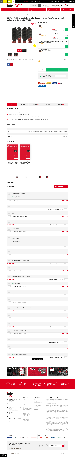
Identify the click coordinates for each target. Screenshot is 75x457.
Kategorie (48, 104)
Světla (24, 404)
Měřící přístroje (26, 419)
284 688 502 (11, 403)
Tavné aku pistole (26, 409)
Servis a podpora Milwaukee (37, 406)
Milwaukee (65, 97)
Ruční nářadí (25, 418)
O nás (35, 399)
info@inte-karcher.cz (13, 416)
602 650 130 (11, 413)
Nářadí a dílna (37, 10)
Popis (12, 104)
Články (35, 401)
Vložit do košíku (57, 69)
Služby (53, 10)
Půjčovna (67, 10)
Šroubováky (25, 402)
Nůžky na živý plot (26, 414)
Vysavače (25, 407)
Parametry (23, 104)
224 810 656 (11, 412)
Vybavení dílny (26, 420)
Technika (21, 10)
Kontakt (35, 410)
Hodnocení (61, 104)
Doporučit (25, 59)
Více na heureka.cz (37, 359)
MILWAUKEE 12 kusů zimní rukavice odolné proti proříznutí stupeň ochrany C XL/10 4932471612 (22, 14)
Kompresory (25, 405)
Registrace (57, 1)
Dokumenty (35, 104)
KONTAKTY (64, 1)
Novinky (7, 10)
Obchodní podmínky (38, 402)
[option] (22, 35)
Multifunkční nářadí (26, 410)
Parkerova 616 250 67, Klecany (14, 400)
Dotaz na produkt (60, 76)
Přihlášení (51, 1)
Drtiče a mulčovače (26, 415)
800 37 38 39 (47, 76)
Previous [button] (6, 384)
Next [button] (68, 384)
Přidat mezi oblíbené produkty (12, 59)
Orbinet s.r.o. (65, 453)
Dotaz (20, 59)
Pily (23, 403)
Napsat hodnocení (61, 186)
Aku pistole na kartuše (27, 408)
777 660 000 (11, 404)
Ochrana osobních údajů (39, 404)
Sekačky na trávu (26, 413)
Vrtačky (24, 399)
